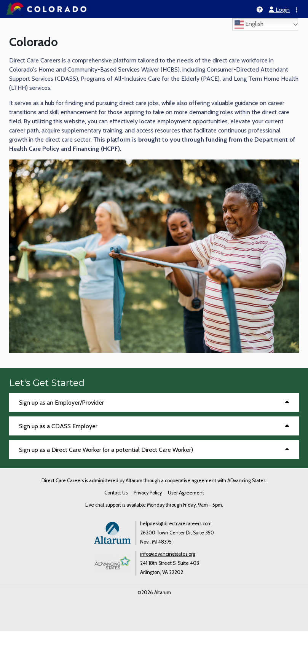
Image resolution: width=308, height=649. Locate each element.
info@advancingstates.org (167, 554)
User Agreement (186, 493)
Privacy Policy (148, 493)
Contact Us (116, 493)
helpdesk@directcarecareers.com (176, 523)
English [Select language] (249, 24)
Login (279, 9)
